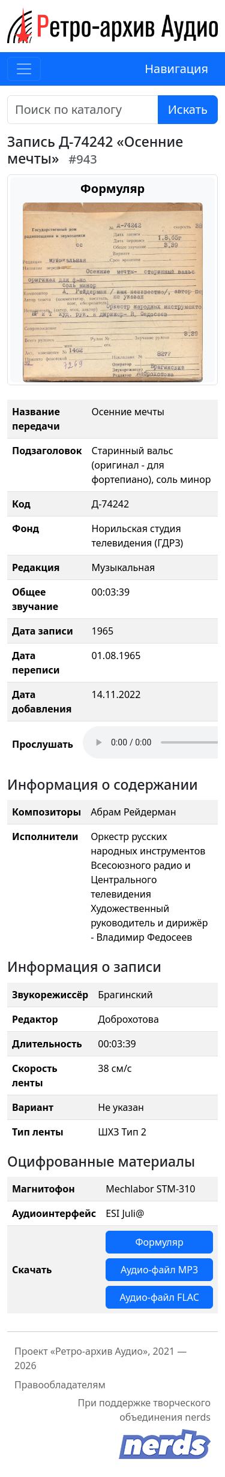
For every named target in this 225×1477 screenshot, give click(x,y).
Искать (188, 109)
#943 (82, 159)
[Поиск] (82, 109)
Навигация (176, 69)
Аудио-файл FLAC (159, 1297)
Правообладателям (60, 1384)
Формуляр (159, 1242)
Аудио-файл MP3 (159, 1269)
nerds (198, 1417)
